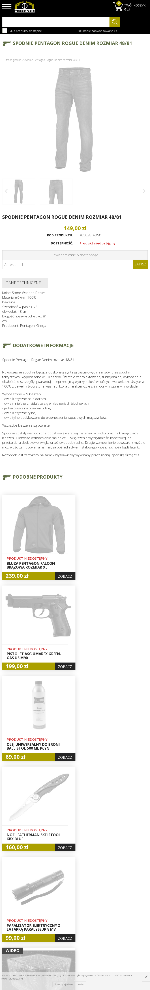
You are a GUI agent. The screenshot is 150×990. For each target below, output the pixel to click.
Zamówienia (74, 919)
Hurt (68, 903)
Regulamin (48, 919)
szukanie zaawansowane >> (98, 31)
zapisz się (133, 919)
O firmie (46, 898)
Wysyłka (46, 913)
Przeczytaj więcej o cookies (69, 984)
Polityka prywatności (74, 926)
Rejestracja (73, 914)
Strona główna (12, 60)
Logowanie (73, 909)
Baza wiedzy (49, 903)
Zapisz (140, 264)
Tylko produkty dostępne (22, 30)
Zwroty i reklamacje (48, 926)
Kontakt (45, 934)
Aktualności (48, 908)
